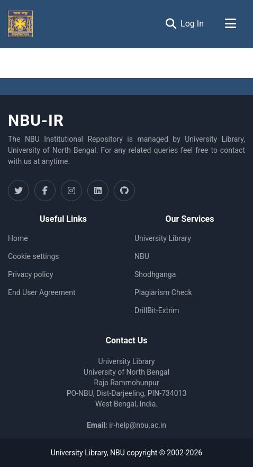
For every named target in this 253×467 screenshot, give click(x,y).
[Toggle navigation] (230, 24)
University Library (162, 238)
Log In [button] (192, 24)
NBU (141, 256)
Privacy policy (30, 274)
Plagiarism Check (163, 292)
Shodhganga (155, 274)
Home (18, 238)
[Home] (20, 24)
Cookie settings (33, 256)
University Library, (80, 452)
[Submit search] (170, 24)
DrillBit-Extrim (156, 310)
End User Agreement (41, 292)
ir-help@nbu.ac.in (137, 425)
